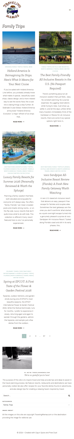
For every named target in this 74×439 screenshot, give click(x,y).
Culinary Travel (12, 271)
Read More (18, 122)
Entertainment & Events (12, 273)
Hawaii (13, 169)
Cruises (8, 67)
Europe (19, 167)
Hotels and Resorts (60, 67)
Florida (7, 169)
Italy (19, 169)
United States (19, 173)
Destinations (9, 167)
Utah (28, 173)
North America (47, 69)
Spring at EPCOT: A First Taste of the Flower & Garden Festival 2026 (19, 286)
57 (44, 336)
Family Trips (17, 67)
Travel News (27, 67)
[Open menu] (70, 9)
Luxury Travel (27, 169)
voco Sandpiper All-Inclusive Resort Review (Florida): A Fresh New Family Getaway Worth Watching (55, 184)
